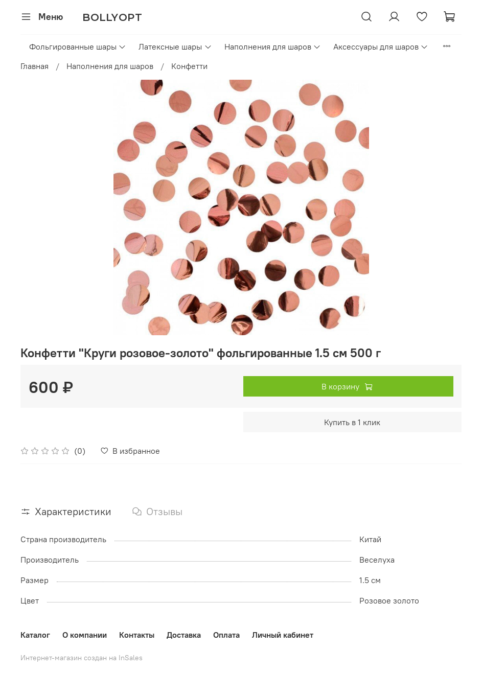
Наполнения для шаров (272, 46)
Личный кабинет (282, 635)
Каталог (35, 635)
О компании (84, 635)
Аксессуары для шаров (380, 46)
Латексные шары (175, 46)
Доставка (184, 635)
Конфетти (189, 66)
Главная (34, 66)
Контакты (136, 635)
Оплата (226, 635)
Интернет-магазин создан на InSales (81, 657)
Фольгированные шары (77, 46)
